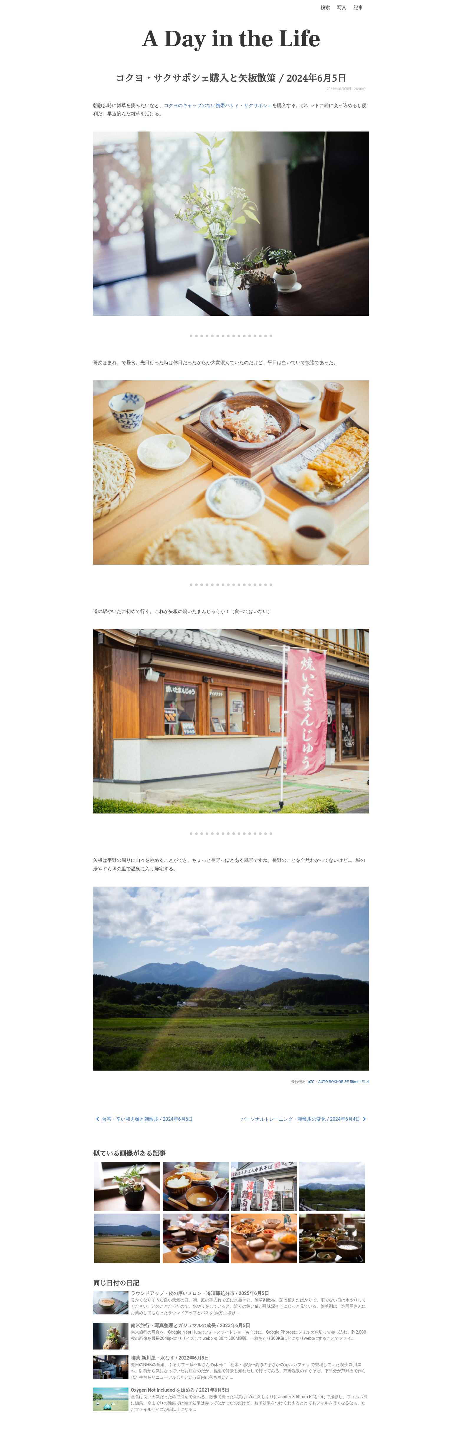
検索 (325, 7)
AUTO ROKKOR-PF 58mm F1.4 (343, 1081)
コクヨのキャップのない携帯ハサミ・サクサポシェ (218, 105)
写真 (341, 7)
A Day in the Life (231, 39)
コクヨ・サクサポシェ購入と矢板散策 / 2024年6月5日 (231, 78)
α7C (311, 1081)
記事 (358, 7)
